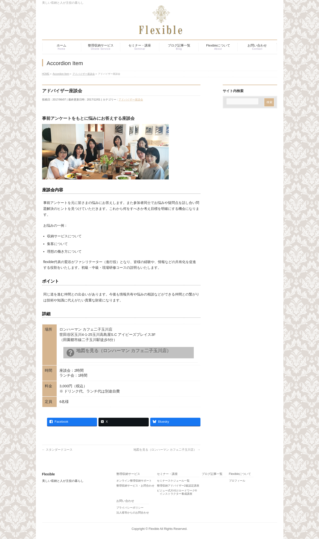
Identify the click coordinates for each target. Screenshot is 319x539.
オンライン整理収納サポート (134, 480)
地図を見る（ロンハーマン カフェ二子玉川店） (166, 449)
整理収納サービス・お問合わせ (135, 485)
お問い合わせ (125, 501)
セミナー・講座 (167, 474)
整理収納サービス (128, 474)
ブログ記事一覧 (212, 474)
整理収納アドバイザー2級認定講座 (178, 485)
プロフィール (237, 480)
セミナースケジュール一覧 (173, 480)
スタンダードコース (57, 449)
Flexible (153, 529)
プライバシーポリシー (130, 507)
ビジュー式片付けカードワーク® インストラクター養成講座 (177, 492)
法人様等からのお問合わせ (132, 512)
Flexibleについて (240, 474)
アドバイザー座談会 (131, 99)
